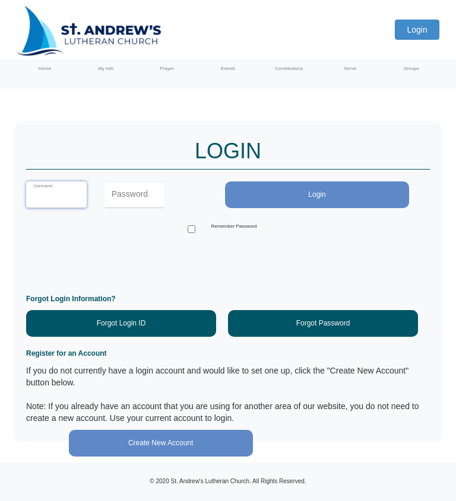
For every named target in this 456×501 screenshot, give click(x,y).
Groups (411, 68)
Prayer (167, 68)
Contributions (289, 68)
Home (45, 68)
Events (228, 68)
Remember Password (234, 226)
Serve (350, 68)
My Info (105, 68)
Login (417, 29)
